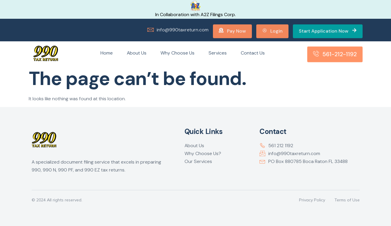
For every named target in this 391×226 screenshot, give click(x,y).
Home (106, 53)
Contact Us (253, 53)
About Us (136, 53)
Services (218, 53)
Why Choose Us (177, 53)
